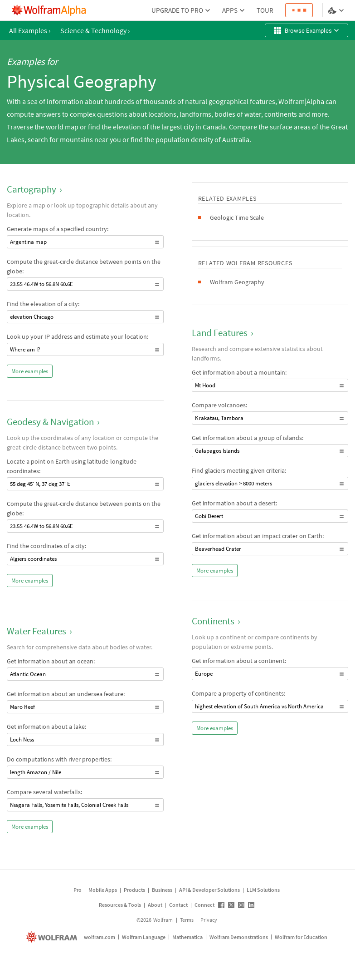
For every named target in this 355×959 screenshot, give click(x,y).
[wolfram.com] (53, 937)
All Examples (29, 30)
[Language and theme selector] (336, 10)
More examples (29, 371)
